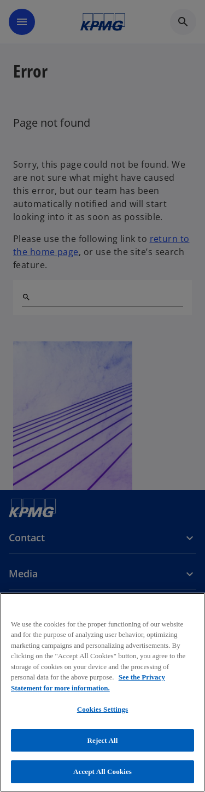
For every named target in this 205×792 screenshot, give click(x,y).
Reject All (102, 740)
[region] (102, 692)
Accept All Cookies (102, 771)
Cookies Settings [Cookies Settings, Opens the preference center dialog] (102, 709)
